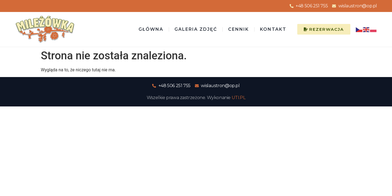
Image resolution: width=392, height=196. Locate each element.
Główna (151, 29)
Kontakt (273, 29)
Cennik (238, 29)
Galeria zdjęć (195, 29)
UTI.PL (239, 97)
